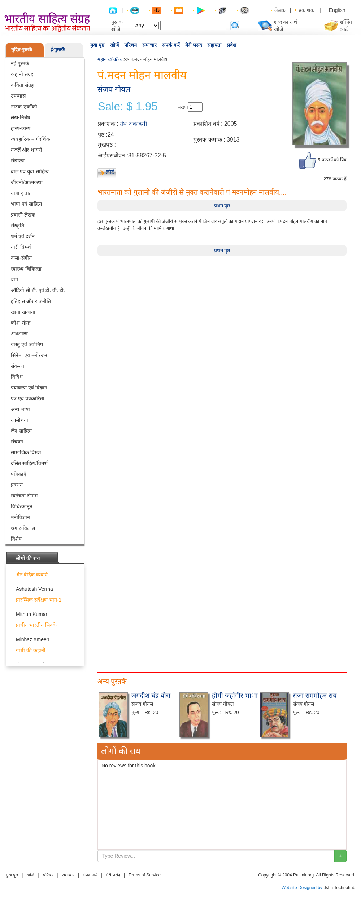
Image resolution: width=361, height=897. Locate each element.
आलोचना (19, 420)
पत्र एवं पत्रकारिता (27, 398)
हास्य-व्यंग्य (20, 128)
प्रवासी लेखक (23, 215)
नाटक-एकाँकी (24, 107)
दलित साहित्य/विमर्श (29, 463)
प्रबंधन (17, 485)
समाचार (149, 45)
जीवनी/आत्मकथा (27, 182)
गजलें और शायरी (26, 150)
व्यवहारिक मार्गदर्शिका (31, 139)
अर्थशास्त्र (19, 333)
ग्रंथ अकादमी (133, 124)
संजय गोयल (113, 89)
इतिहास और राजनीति (31, 301)
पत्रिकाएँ (18, 474)
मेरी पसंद (193, 45)
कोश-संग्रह (20, 323)
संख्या (183, 107)
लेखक (280, 10)
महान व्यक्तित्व (109, 59)
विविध (17, 377)
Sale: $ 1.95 (127, 107)
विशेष (16, 539)
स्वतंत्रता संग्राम (24, 496)
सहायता (214, 45)
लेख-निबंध (20, 117)
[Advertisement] (124, 722)
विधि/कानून (21, 506)
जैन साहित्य (21, 431)
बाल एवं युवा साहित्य (30, 171)
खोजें (114, 45)
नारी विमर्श (21, 247)
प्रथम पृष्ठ (222, 206)
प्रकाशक (306, 10)
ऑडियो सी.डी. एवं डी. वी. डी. (38, 290)
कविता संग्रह (22, 85)
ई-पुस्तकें (58, 49)
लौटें (110, 172)
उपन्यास (18, 96)
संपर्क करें (171, 45)
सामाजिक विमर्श (26, 452)
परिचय (130, 45)
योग (14, 279)
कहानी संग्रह (22, 74)
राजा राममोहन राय (314, 695)
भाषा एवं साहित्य (26, 204)
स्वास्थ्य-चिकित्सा (26, 269)
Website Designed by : (303, 887)
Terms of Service (145, 875)
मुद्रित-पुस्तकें (21, 49)
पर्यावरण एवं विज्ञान (29, 388)
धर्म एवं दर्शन (23, 236)
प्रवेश (231, 45)
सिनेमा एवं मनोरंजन (29, 355)
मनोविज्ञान (20, 517)
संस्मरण (18, 161)
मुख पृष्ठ (97, 45)
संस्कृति (17, 225)
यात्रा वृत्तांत (21, 193)
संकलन (17, 366)
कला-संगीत (21, 258)
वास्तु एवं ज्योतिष (27, 344)
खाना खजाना (23, 312)
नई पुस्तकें (20, 63)
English (337, 10)
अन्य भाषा (20, 409)
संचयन (17, 442)
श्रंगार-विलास (23, 528)
